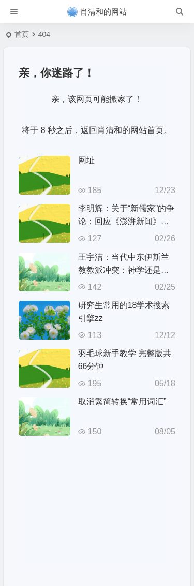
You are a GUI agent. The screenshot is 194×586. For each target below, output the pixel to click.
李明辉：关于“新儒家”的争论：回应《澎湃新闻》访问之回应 (126, 221)
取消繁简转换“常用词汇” (122, 401)
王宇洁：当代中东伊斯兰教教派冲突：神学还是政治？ (123, 270)
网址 (86, 160)
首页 (21, 34)
